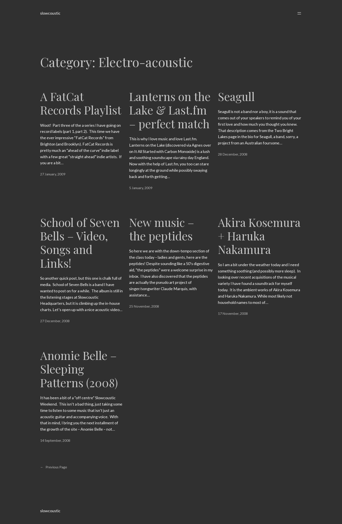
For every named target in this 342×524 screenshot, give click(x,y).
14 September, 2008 (55, 440)
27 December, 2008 (55, 321)
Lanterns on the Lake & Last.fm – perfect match (169, 110)
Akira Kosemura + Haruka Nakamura (259, 236)
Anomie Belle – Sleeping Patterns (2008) (79, 369)
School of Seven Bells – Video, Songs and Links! (80, 243)
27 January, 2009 (52, 174)
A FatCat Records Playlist (80, 103)
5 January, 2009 (140, 188)
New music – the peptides (161, 229)
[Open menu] (299, 13)
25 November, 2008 (144, 306)
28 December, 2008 (232, 154)
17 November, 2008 (233, 313)
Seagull (236, 96)
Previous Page (53, 467)
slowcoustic (50, 13)
